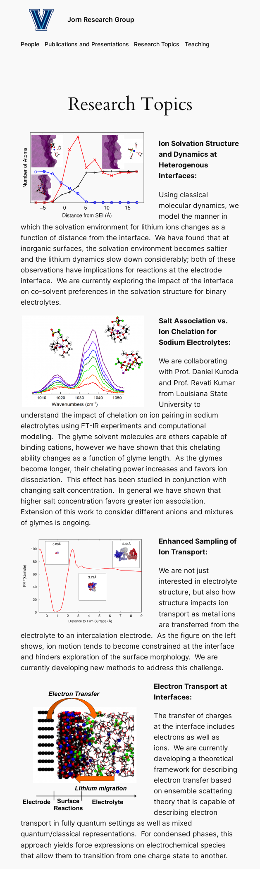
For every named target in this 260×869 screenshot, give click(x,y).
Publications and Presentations (87, 44)
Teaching (197, 44)
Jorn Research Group (100, 20)
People (30, 44)
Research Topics (156, 44)
